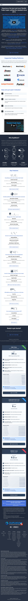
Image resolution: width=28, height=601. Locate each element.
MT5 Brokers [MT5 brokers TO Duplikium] (18, 535)
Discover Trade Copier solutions (14, 284)
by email (17, 319)
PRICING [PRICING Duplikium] (24, 531)
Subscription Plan (14, 296)
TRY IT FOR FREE (14, 52)
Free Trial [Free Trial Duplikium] (24, 533)
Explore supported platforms (14, 209)
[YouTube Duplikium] (17, 527)
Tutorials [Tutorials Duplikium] (9, 534)
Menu (14, 4)
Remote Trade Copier (14, 275)
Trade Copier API (14, 280)
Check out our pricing (14, 303)
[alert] (14, 503)
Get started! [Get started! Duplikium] (9, 533)
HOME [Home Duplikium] (3, 531)
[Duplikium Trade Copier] (14, 523)
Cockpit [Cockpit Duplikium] (4, 535)
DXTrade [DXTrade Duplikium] (19, 541)
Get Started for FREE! (14, 189)
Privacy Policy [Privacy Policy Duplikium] (9, 599)
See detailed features (14, 228)
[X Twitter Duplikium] (12, 527)
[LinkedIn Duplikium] (14, 527)
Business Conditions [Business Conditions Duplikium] (18, 599)
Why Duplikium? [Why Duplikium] (14, 533)
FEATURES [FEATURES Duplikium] (14, 531)
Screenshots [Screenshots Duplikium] (14, 535)
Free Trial (14, 294)
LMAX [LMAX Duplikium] (18, 540)
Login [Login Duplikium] (3, 534)
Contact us (14, 322)
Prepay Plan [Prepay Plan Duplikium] (24, 535)
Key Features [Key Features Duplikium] (14, 534)
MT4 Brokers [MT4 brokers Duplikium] (18, 534)
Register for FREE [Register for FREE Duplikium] (3, 533)
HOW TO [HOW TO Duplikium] (9, 531)
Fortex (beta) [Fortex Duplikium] (18, 544)
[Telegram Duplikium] (16, 527)
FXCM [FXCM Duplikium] (18, 539)
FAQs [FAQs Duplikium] (9, 535)
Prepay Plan (14, 299)
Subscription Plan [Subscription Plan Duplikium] (24, 534)
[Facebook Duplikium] (10, 527)
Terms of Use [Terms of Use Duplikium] (13, 599)
